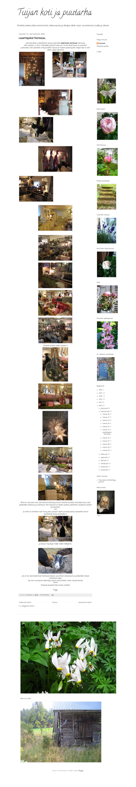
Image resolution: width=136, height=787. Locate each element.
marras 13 (106, 430)
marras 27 (106, 417)
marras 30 (106, 414)
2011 (100, 402)
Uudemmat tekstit (25, 602)
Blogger (81, 771)
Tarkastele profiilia (103, 46)
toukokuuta (105, 470)
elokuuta (104, 461)
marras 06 (106, 444)
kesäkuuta (104, 467)
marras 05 (106, 447)
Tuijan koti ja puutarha (54, 13)
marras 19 (106, 423)
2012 (100, 399)
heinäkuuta (105, 464)
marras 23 (106, 420)
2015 (100, 390)
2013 (100, 396)
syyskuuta (104, 457)
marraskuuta (105, 411)
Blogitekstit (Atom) (28, 606)
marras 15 (106, 427)
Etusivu (54, 602)
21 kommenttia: (45, 595)
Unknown (102, 43)
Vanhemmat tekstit (85, 602)
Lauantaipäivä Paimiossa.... (32, 38)
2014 (100, 393)
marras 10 (106, 438)
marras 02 (106, 450)
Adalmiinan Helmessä (68, 43)
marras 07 (106, 441)
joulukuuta (104, 408)
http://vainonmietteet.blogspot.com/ (107, 481)
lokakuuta (104, 454)
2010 (100, 406)
